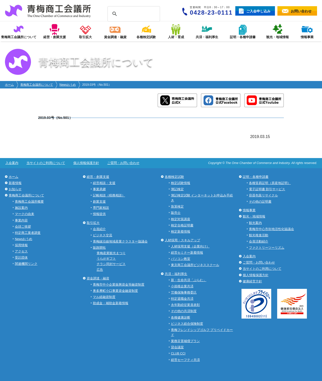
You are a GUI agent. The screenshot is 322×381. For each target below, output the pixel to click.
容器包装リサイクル (263, 195)
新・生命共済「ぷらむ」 (188, 280)
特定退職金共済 (182, 298)
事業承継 (99, 189)
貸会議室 (177, 347)
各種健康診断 (180, 317)
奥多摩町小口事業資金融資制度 (115, 291)
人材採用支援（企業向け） (190, 246)
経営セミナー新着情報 (187, 252)
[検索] (133, 14)
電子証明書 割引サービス (267, 189)
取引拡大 (93, 223)
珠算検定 (177, 206)
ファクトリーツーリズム (266, 247)
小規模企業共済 (182, 286)
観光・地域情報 (254, 216)
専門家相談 (101, 208)
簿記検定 (177, 189)
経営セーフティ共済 (185, 360)
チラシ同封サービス (111, 264)
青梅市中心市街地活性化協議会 (271, 229)
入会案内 (11, 163)
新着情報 (15, 183)
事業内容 (21, 220)
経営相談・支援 (104, 183)
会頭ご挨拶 (23, 226)
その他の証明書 (260, 201)
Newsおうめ (67, 84)
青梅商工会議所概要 (29, 201)
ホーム (9, 84)
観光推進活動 (258, 235)
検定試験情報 (180, 183)
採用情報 (21, 245)
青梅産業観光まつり (111, 253)
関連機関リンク (26, 264)
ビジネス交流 (102, 235)
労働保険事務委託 (184, 292)
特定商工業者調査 (28, 233)
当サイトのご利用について (44, 163)
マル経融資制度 (104, 297)
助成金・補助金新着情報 (110, 303)
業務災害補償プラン (185, 341)
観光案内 (255, 223)
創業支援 (99, 201)
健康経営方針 (252, 281)
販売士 (176, 213)
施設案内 (21, 208)
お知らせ (15, 189)
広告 (100, 270)
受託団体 (21, 257)
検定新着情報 (180, 231)
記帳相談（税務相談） (109, 195)
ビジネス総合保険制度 (187, 324)
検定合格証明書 (182, 225)
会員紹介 (99, 229)
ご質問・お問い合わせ (121, 163)
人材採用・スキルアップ (182, 240)
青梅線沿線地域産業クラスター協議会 (120, 241)
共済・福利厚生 (176, 274)
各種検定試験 (174, 177)
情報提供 (99, 214)
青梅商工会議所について (36, 84)
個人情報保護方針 (84, 163)
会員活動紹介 (258, 241)
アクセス (21, 251)
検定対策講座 (180, 219)
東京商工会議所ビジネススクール (195, 265)
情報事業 (249, 210)
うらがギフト (106, 258)
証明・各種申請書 (255, 177)
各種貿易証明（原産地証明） (270, 183)
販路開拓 (99, 247)
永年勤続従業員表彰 (185, 305)
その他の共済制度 (184, 311)
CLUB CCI (178, 353)
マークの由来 (24, 214)
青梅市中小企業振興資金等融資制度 (118, 284)
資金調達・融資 (98, 278)
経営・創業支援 (98, 177)
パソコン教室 (180, 259)
